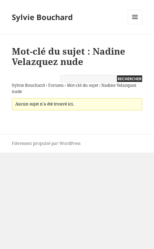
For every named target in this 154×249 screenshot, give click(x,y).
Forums (55, 85)
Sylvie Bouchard (42, 17)
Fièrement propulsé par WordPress (46, 143)
